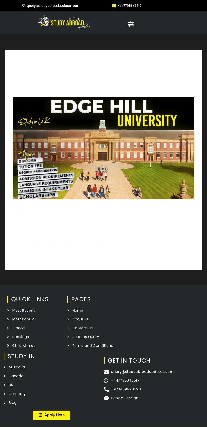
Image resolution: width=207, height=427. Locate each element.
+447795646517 (130, 5)
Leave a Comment (28, 216)
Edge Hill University (37, 208)
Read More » (23, 257)
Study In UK (91, 216)
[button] (52, 415)
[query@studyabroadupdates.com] (21, 6)
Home (21, 63)
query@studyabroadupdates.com (53, 5)
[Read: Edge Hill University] (103, 147)
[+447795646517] (114, 6)
